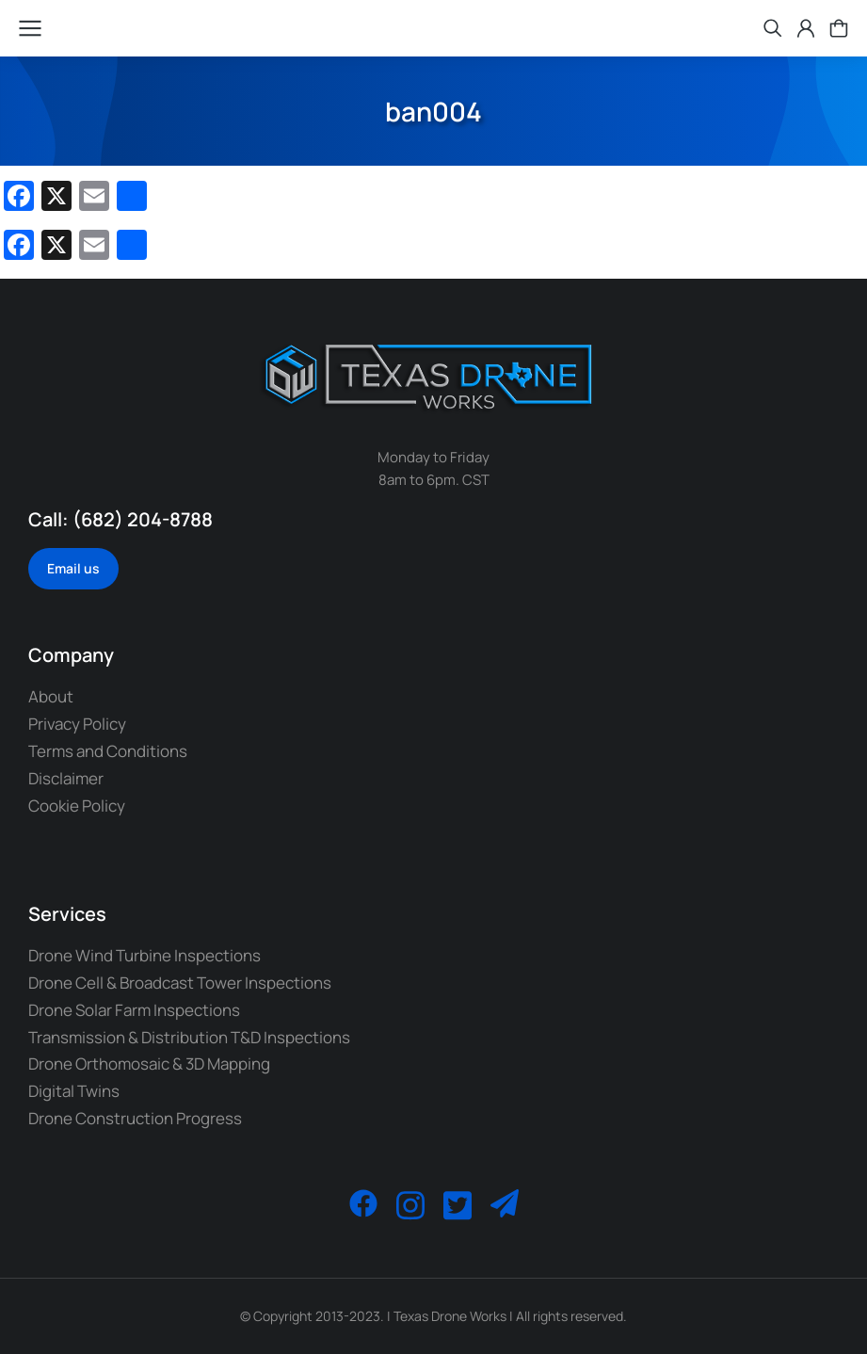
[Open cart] (838, 28)
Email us (73, 568)
